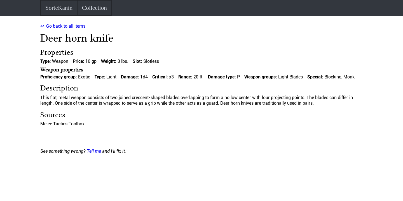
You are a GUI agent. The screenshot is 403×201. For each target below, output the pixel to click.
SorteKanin (58, 7)
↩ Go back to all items (62, 26)
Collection (94, 7)
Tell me (94, 151)
